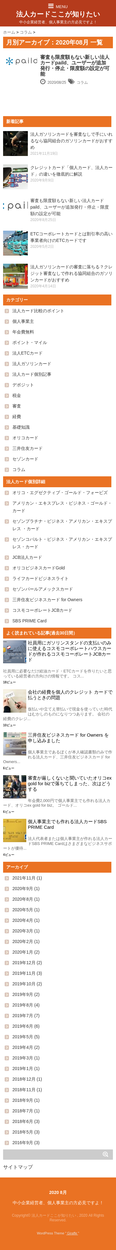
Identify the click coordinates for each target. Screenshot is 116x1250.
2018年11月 (24, 1089)
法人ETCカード (27, 353)
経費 (16, 416)
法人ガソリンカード (31, 363)
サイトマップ (18, 1167)
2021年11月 (24, 877)
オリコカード (25, 437)
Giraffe (72, 1233)
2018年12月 (24, 1079)
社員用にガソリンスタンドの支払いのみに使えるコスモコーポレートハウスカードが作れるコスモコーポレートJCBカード (69, 651)
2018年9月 (22, 1100)
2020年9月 (22, 888)
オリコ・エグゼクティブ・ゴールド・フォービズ (60, 492)
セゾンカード (25, 458)
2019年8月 (22, 1004)
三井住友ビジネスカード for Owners (47, 599)
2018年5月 (22, 1132)
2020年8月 (22, 899)
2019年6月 (22, 1026)
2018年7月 (22, 1110)
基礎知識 (21, 427)
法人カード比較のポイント (38, 310)
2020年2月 (22, 941)
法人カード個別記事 (31, 374)
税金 (16, 395)
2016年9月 (22, 1142)
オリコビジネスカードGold (38, 567)
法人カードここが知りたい (58, 14)
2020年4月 (22, 920)
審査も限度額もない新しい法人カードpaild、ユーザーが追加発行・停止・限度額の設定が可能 (75, 65)
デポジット (23, 384)
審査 (16, 405)
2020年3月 (22, 930)
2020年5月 (22, 909)
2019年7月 (22, 1015)
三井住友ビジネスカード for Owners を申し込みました (68, 737)
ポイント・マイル (29, 342)
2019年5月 (22, 1036)
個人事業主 (23, 321)
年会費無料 (23, 331)
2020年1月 (22, 952)
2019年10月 (24, 983)
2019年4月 (22, 1047)
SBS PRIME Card (29, 620)
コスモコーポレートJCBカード (42, 610)
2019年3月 (22, 1057)
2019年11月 (24, 973)
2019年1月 (22, 1068)
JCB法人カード (27, 557)
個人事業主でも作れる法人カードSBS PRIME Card (67, 824)
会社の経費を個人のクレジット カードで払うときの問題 (70, 694)
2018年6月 (22, 1121)
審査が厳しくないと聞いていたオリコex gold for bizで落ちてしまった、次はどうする (70, 783)
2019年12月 (24, 962)
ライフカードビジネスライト (40, 578)
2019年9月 (22, 994)
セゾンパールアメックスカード (42, 589)
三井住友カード (27, 448)
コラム (82, 82)
